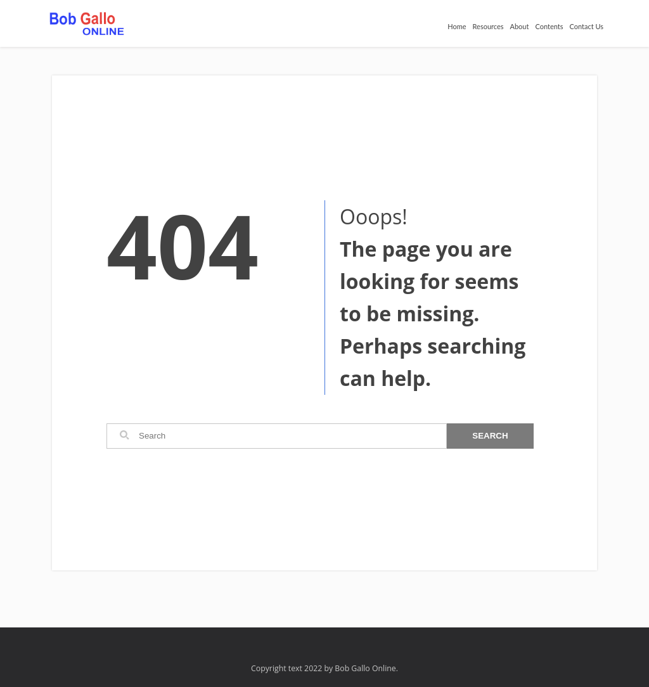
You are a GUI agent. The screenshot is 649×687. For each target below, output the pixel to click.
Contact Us (586, 26)
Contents (549, 26)
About (519, 26)
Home (456, 26)
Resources (488, 26)
